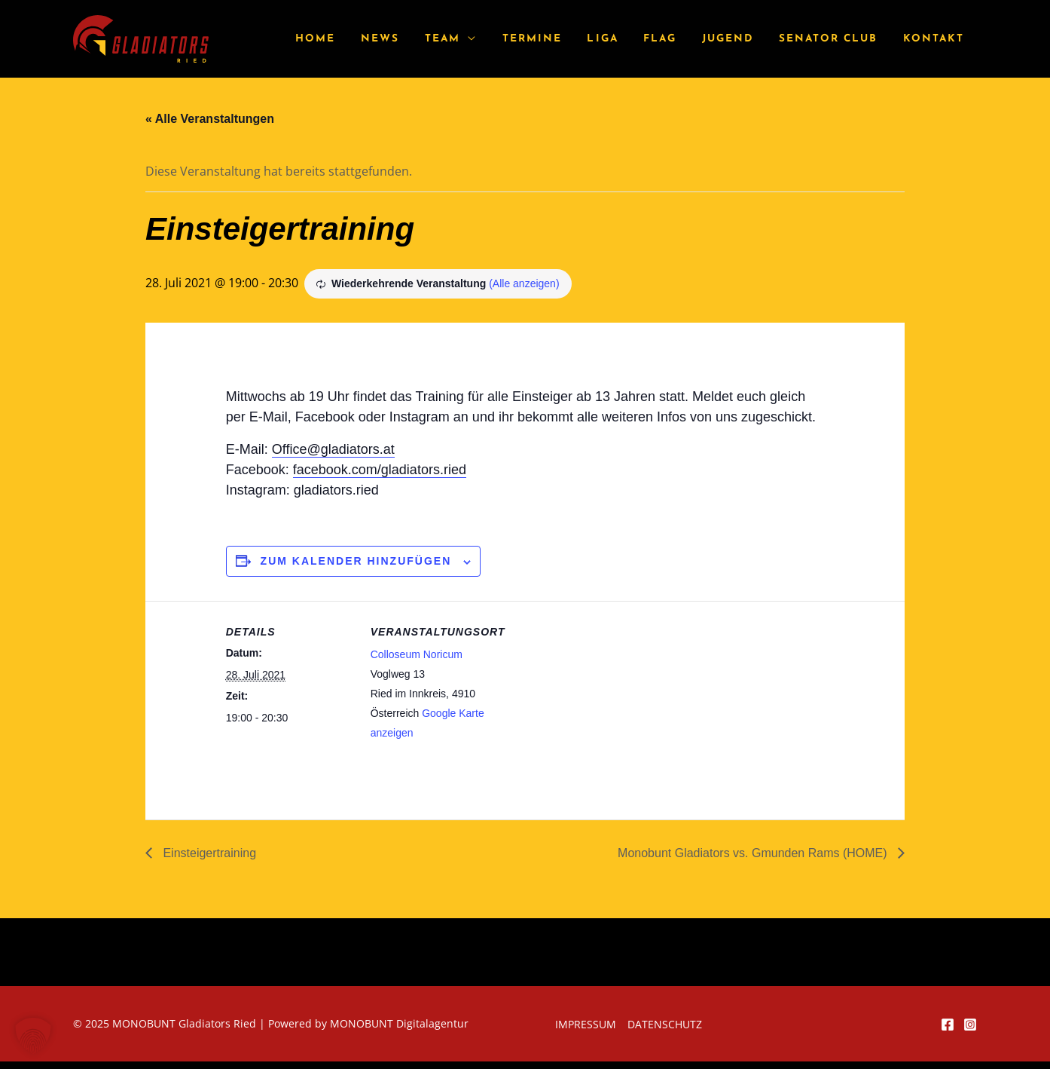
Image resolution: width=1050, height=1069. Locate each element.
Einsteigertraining (208, 853)
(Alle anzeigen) (524, 283)
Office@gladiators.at (333, 449)
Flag (677, 39)
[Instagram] (970, 1024)
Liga (624, 39)
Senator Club (835, 39)
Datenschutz (664, 1024)
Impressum (585, 1024)
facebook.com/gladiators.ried (379, 469)
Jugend (739, 39)
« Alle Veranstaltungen (209, 118)
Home (357, 39)
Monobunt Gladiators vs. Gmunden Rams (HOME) (754, 853)
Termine (558, 39)
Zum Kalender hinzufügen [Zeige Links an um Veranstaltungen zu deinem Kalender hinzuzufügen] (356, 561)
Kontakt (935, 39)
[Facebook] (947, 1024)
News (416, 39)
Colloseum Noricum (416, 654)
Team (473, 39)
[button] (33, 1036)
